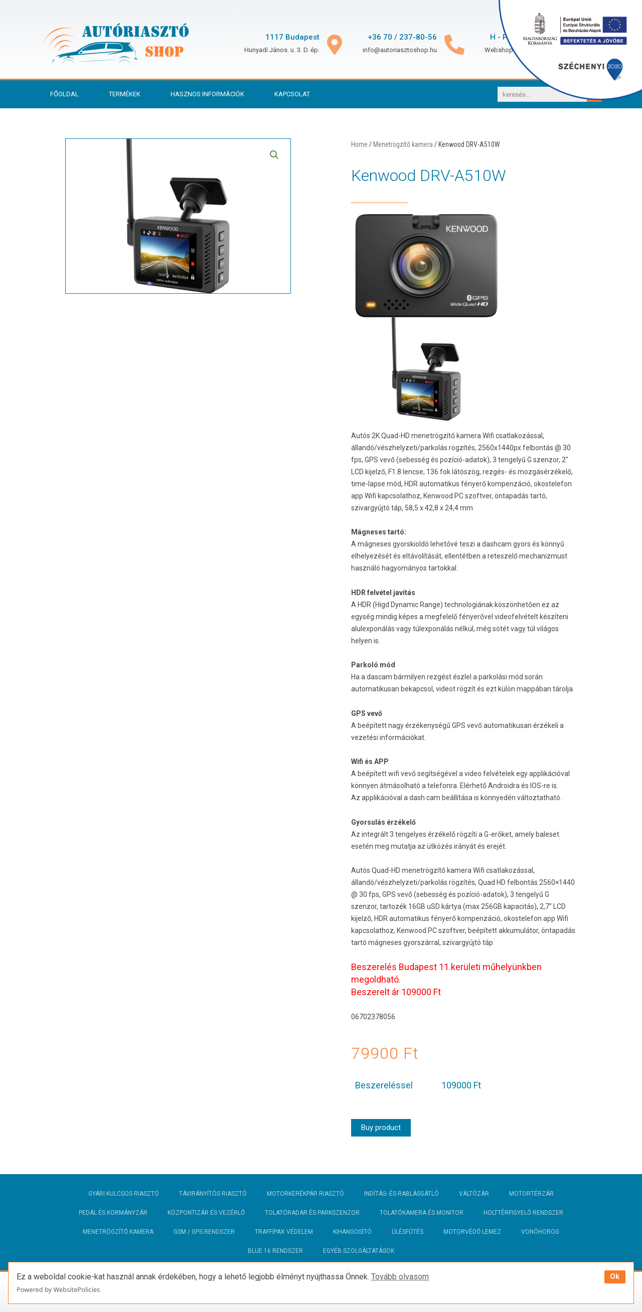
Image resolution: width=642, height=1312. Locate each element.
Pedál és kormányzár (113, 1212)
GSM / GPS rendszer (204, 1231)
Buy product (381, 1127)
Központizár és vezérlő (206, 1212)
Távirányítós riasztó (213, 1193)
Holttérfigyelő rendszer (523, 1212)
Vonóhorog (540, 1231)
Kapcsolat (292, 94)
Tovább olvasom (400, 1276)
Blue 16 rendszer (275, 1250)
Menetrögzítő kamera (403, 144)
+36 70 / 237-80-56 (402, 37)
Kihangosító (352, 1231)
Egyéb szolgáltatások (358, 1250)
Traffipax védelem (284, 1231)
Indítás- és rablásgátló (401, 1193)
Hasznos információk (207, 94)
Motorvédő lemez (472, 1231)
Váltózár (474, 1193)
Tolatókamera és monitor (421, 1212)
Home (359, 144)
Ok (614, 1276)
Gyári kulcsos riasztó (123, 1193)
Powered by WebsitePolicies (58, 1289)
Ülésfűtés (407, 1231)
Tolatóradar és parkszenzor (312, 1212)
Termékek (124, 94)
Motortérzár (531, 1193)
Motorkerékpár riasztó (305, 1193)
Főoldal (64, 94)
